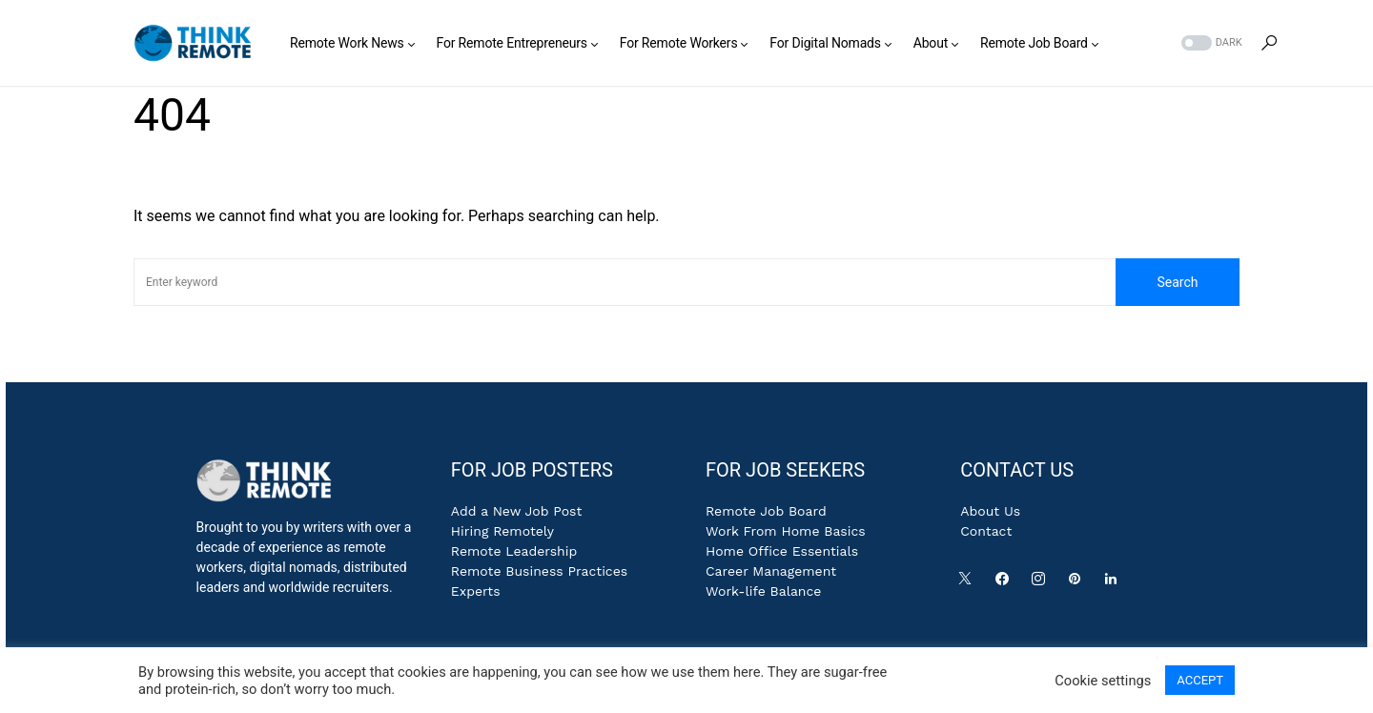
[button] (1210, 43)
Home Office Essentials (782, 551)
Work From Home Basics (786, 531)
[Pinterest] (1078, 583)
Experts (476, 591)
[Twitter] (968, 583)
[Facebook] (1005, 583)
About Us (990, 511)
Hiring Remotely (502, 531)
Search (1177, 282)
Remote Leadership (514, 551)
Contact (986, 531)
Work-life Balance (763, 591)
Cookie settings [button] (1103, 680)
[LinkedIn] (1114, 583)
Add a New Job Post (517, 511)
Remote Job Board (766, 511)
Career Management (771, 571)
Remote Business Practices (539, 571)
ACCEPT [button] (1200, 680)
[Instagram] (1042, 583)
